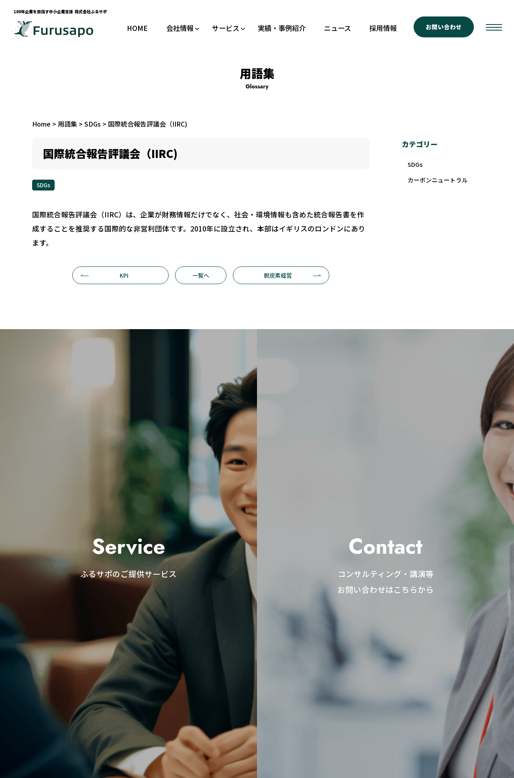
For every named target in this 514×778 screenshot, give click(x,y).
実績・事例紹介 (282, 28)
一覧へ (200, 275)
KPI (104, 275)
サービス (225, 28)
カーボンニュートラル (440, 181)
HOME (137, 28)
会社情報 (180, 28)
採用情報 (383, 28)
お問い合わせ (444, 27)
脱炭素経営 (292, 275)
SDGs (43, 185)
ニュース (337, 28)
